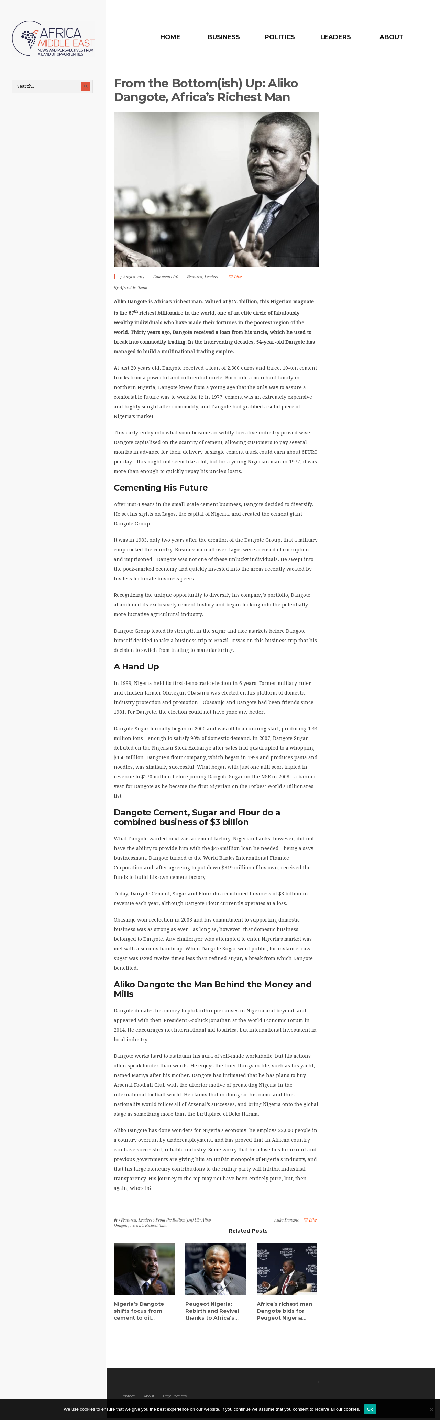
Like (235, 276)
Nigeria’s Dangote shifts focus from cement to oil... (139, 1311)
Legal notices (175, 1396)
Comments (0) (165, 276)
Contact (128, 1396)
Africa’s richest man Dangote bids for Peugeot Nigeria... (284, 1311)
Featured (194, 276)
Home (170, 37)
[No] (431, 1409)
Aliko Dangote (286, 1220)
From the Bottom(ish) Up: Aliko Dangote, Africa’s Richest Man (206, 90)
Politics (280, 37)
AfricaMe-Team (133, 287)
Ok (370, 1409)
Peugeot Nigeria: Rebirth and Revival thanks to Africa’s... (212, 1311)
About (392, 37)
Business (224, 37)
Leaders (335, 37)
